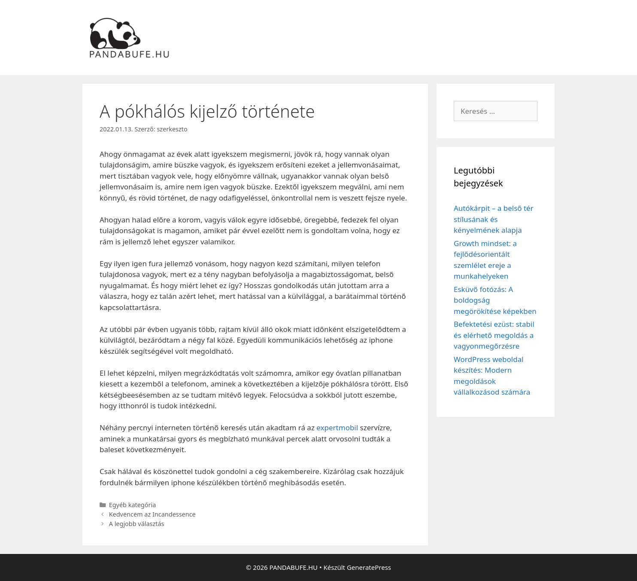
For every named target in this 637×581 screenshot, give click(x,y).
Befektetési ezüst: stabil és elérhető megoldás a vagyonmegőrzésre (494, 335)
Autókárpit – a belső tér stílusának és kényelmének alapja (494, 219)
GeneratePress (369, 567)
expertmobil (337, 427)
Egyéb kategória (132, 505)
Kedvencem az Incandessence (152, 514)
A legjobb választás (136, 524)
